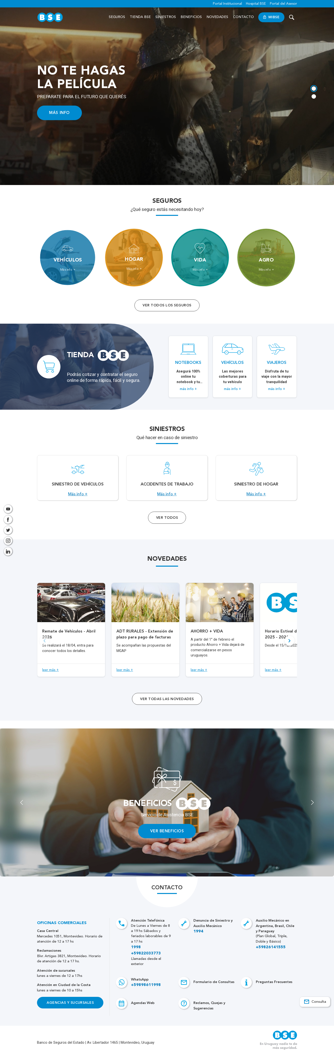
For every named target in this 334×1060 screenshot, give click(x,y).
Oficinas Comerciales (62, 929)
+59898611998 (146, 991)
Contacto (243, 17)
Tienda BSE (140, 17)
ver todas (167, 704)
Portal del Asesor (283, 3)
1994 (198, 937)
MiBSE (271, 17)
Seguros (117, 17)
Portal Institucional (227, 3)
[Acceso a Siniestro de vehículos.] (77, 480)
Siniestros (165, 17)
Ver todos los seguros (167, 305)
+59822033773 (146, 959)
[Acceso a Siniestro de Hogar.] (256, 480)
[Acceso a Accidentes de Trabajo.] (167, 480)
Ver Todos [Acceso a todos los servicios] (167, 523)
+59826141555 (271, 953)
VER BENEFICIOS (167, 836)
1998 (136, 953)
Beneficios (191, 17)
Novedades (217, 17)
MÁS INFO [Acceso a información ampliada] (59, 112)
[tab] (313, 88)
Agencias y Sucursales (70, 1008)
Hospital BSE (256, 3)
